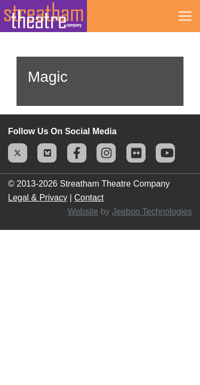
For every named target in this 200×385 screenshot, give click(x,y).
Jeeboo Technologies (152, 211)
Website (83, 211)
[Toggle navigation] (185, 16)
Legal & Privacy (37, 197)
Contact (88, 197)
